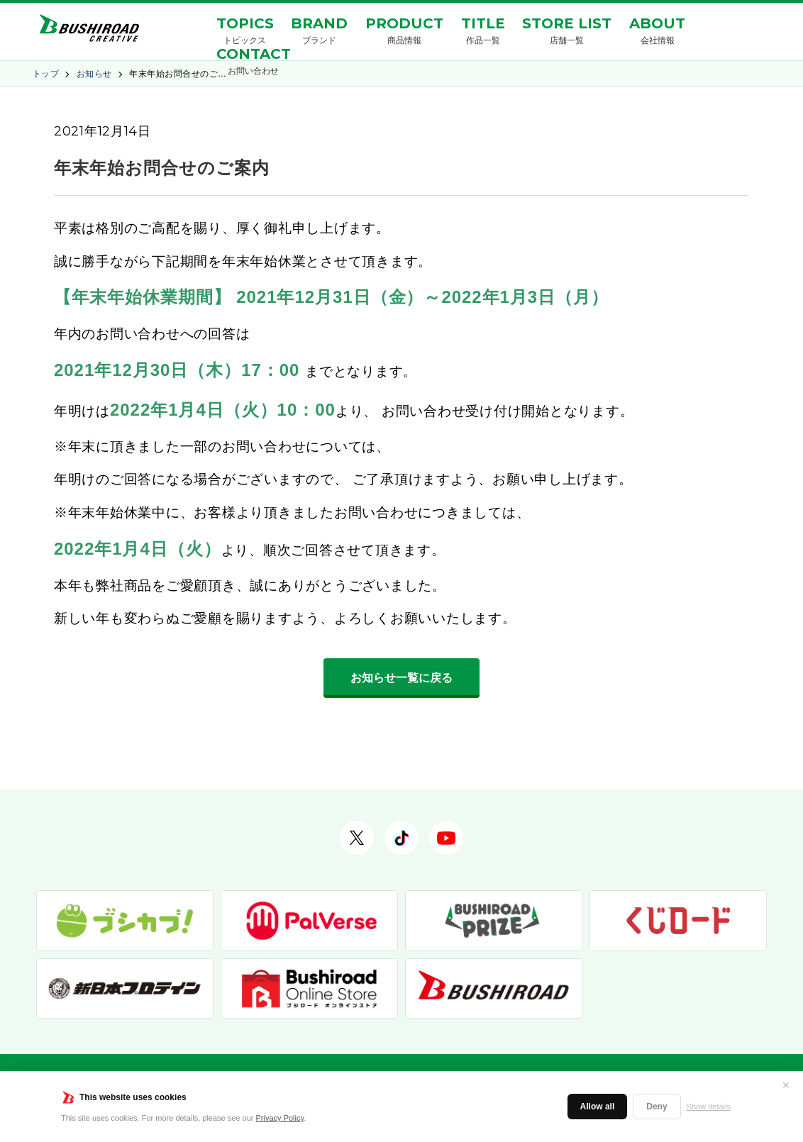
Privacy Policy (280, 1118)
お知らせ (94, 74)
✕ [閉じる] (786, 1085)
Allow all (597, 1106)
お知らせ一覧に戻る (401, 678)
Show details (709, 1106)
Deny (656, 1106)
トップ (46, 74)
